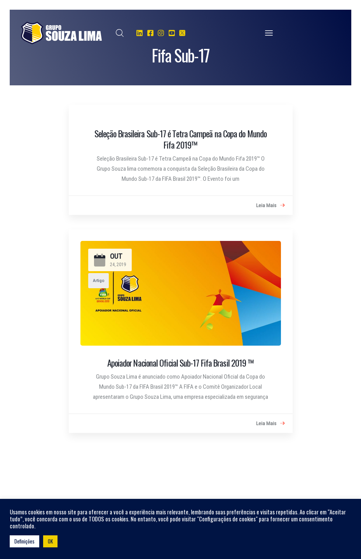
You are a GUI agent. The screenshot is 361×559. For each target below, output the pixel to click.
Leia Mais (270, 205)
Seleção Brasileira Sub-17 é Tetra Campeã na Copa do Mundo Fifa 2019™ (180, 139)
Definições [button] (24, 541)
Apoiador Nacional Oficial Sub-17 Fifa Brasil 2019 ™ (180, 362)
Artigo (98, 280)
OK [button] (50, 541)
